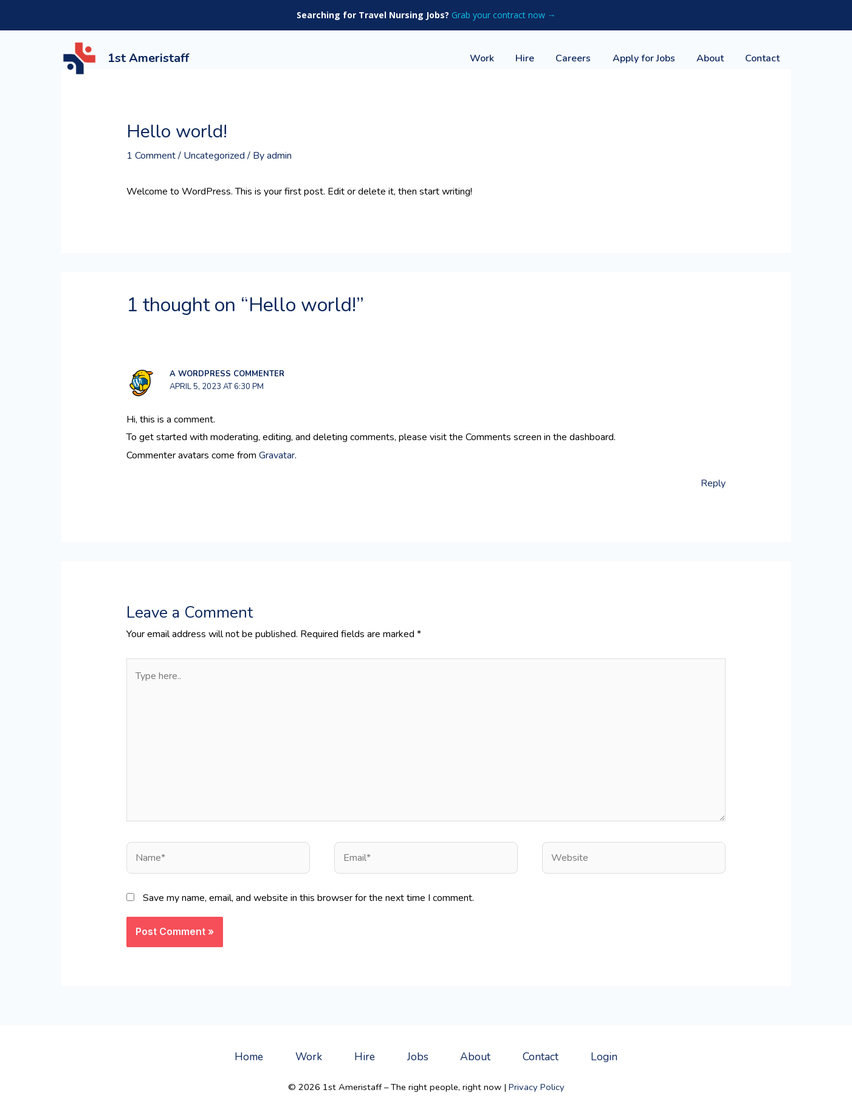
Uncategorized (214, 155)
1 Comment (151, 155)
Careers (580, 58)
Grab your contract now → (504, 15)
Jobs (417, 1056)
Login (604, 1056)
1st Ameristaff (148, 58)
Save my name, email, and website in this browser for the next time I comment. (308, 898)
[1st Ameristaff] (79, 57)
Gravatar (277, 455)
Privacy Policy (537, 1087)
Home (249, 1056)
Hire (533, 58)
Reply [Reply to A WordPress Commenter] (713, 483)
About (713, 58)
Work (493, 58)
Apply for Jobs (648, 58)
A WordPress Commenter (227, 373)
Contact (763, 58)
